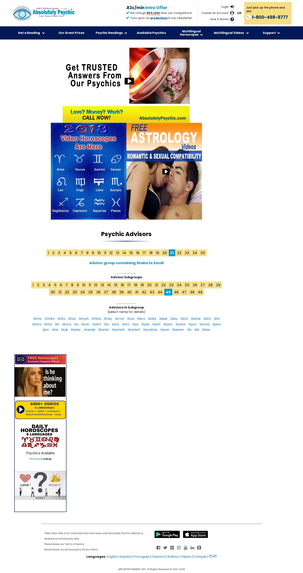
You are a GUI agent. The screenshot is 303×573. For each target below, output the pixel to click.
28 (210, 285)
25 (203, 252)
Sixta (115, 324)
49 (200, 292)
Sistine (196, 318)
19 (157, 252)
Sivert (96, 324)
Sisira (141, 318)
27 (203, 285)
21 (156, 285)
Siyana (181, 324)
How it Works (219, 19)
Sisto (207, 318)
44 (160, 292)
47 (184, 292)
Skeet (164, 329)
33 (75, 292)
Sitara (36, 324)
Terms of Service (74, 544)
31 (59, 292)
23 (187, 252)
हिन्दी (213, 556)
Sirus (130, 318)
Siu (76, 324)
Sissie (163, 318)
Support (271, 33)
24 (195, 252)
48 (192, 292)
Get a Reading (31, 33)
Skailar (76, 329)
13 (117, 252)
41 (136, 292)
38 (114, 292)
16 (137, 252)
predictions (159, 18)
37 (106, 292)
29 (218, 285)
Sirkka (96, 318)
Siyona (204, 324)
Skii (196, 329)
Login (225, 7)
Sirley (108, 318)
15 (131, 252)
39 (121, 292)
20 (165, 252)
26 (195, 285)
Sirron (119, 318)
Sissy (174, 318)
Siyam (168, 324)
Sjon (46, 329)
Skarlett (134, 329)
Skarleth (118, 329)
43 (152, 292)
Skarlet (103, 329)
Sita (217, 318)
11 (105, 252)
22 (179, 252)
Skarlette (150, 329)
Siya (135, 324)
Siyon (193, 324)
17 (144, 252)
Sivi (106, 324)
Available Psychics (151, 33)
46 (176, 292)
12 (111, 252)
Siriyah (84, 318)
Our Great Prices (71, 33)
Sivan (85, 324)
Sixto (125, 324)
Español (126, 556)
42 (144, 292)
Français (200, 556)
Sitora (66, 324)
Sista (184, 318)
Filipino (186, 556)
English (112, 556)
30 (53, 292)
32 (67, 292)
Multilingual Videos (231, 33)
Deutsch (158, 556)
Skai (55, 329)
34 (82, 292)
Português (142, 556)
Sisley (152, 318)
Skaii (64, 329)
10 (99, 252)
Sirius (72, 318)
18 (150, 252)
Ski (189, 329)
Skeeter (178, 329)
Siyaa (145, 324)
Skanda (89, 329)
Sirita (61, 318)
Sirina (37, 318)
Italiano (173, 556)
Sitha (48, 324)
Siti (57, 324)
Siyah (156, 324)
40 (129, 292)
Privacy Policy (90, 549)
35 (90, 292)
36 (98, 292)
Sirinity (49, 318)
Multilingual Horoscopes (191, 33)
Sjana (217, 324)
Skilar (206, 329)
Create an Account (215, 13)
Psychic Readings (111, 33)
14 (124, 252)
